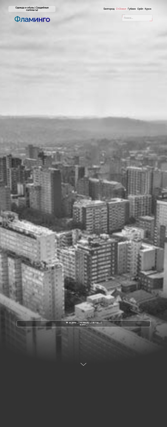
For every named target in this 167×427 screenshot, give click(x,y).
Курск (148, 8)
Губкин (132, 8)
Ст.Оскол (121, 8)
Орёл (140, 8)
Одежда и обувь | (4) (32, 9)
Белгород (109, 8)
